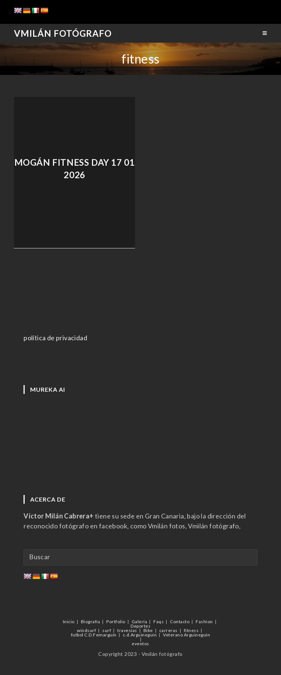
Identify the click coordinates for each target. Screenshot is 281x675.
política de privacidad (55, 338)
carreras (168, 630)
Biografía (90, 621)
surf (106, 630)
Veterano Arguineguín (186, 635)
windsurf (86, 630)
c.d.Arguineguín (140, 635)
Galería (139, 621)
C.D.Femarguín (100, 635)
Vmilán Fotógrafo (63, 33)
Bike (148, 630)
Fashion (204, 621)
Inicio (69, 621)
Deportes (140, 626)
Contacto (179, 621)
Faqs (158, 621)
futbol (77, 635)
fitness (191, 630)
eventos (140, 643)
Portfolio (115, 621)
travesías (127, 630)
